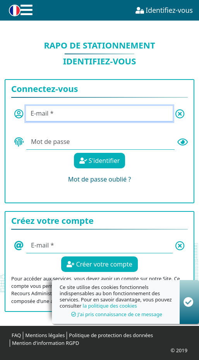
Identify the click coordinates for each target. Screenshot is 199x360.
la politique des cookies (110, 305)
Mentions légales (45, 335)
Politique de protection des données (111, 335)
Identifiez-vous (164, 10)
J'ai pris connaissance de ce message (116, 314)
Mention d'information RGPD (45, 342)
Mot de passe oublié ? (99, 179)
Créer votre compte (99, 264)
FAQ (16, 335)
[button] (13, 10)
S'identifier (99, 160)
